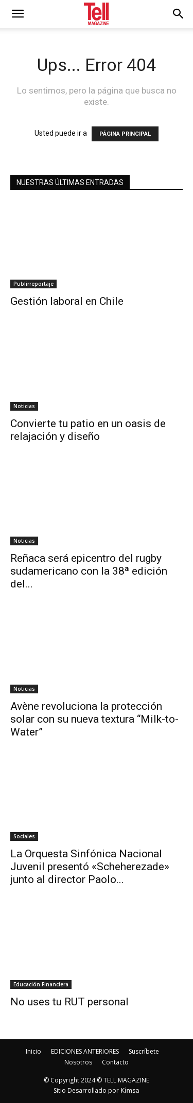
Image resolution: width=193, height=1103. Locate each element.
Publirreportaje (33, 283)
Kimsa (129, 1090)
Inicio (33, 1051)
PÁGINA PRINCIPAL (125, 134)
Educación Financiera (40, 984)
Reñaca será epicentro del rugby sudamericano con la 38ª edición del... (88, 571)
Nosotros (78, 1062)
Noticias (24, 406)
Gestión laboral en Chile (67, 301)
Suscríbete (144, 1051)
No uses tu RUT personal (69, 1002)
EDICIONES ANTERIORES (85, 1051)
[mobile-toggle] (17, 14)
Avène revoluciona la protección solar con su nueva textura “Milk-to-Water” (94, 719)
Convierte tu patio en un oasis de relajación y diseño (88, 430)
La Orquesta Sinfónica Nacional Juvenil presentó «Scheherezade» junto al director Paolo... (89, 867)
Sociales (24, 836)
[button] (178, 14)
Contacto (115, 1062)
